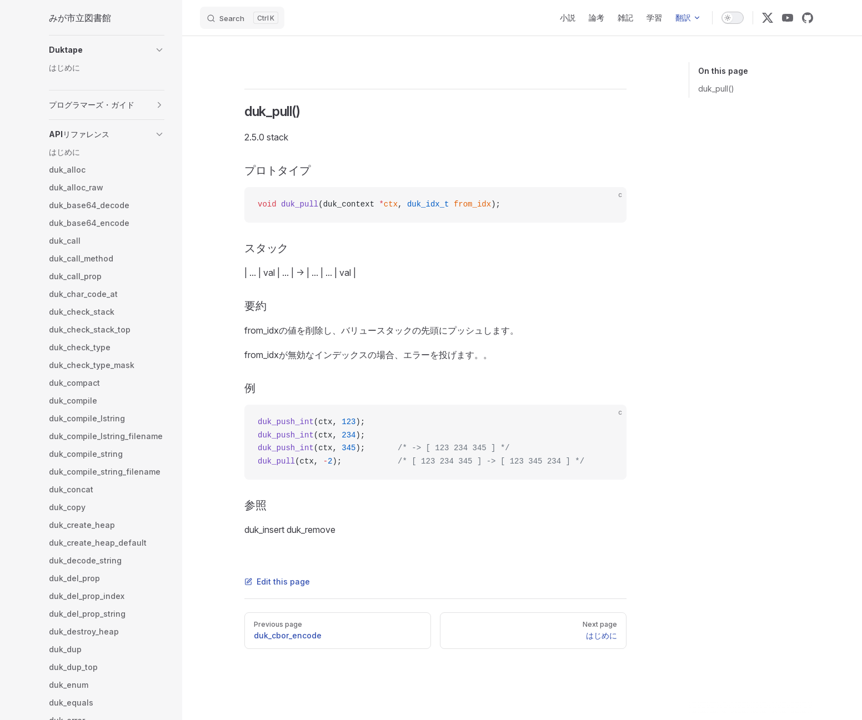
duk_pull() (716, 88)
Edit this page (277, 581)
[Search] (242, 18)
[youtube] (788, 18)
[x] (768, 18)
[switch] (732, 18)
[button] (106, 50)
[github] (808, 18)
